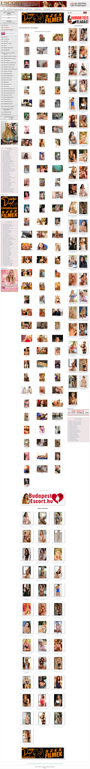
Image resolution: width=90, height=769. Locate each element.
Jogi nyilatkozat (30, 763)
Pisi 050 (42, 250)
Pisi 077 (42, 368)
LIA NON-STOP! (58, 544)
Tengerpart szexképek (7, 253)
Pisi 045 (57, 226)
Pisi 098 (42, 460)
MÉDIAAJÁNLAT (7, 114)
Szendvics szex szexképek (8, 247)
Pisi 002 (42, 42)
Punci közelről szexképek (8, 238)
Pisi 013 (26, 95)
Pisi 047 (42, 238)
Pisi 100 (26, 474)
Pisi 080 (42, 382)
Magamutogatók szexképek (8, 188)
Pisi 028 (26, 159)
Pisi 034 (26, 187)
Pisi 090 (57, 420)
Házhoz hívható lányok (10, 56)
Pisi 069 (57, 330)
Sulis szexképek (6, 246)
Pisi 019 (26, 121)
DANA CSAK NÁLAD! (27, 690)
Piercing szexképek (7, 232)
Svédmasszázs (7, 99)
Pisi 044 (42, 225)
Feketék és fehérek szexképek (9, 170)
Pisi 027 (57, 147)
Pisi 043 (26, 226)
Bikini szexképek (6, 156)
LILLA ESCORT (26, 744)
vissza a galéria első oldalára (42, 490)
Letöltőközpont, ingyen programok (15, 9)
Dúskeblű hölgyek (8, 67)
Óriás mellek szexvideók (74, 435)
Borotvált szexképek (7, 159)
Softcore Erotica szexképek (8, 243)
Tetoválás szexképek (7, 255)
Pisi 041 (42, 213)
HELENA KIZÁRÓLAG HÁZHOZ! (73, 197)
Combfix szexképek (7, 162)
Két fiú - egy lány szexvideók (75, 422)
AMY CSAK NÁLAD (26, 708)
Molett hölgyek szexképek (8, 225)
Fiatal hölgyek (7, 79)
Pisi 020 (42, 120)
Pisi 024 (57, 133)
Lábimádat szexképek (7, 185)
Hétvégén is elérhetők (9, 62)
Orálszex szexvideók (73, 433)
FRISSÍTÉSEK (6, 49)
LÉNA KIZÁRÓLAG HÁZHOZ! (42, 562)
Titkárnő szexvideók (73, 439)
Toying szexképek (6, 259)
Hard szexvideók (72, 428)
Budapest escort (7, 103)
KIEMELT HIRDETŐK (8, 47)
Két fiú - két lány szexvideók (75, 423)
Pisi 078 (57, 369)
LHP (4, 9)
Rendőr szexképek (6, 240)
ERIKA (58, 526)
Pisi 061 (26, 304)
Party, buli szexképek (7, 231)
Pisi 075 (57, 355)
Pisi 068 (42, 329)
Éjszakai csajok (7, 95)
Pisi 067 (26, 329)
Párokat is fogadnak (9, 90)
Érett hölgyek (7, 77)
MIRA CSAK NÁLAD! (58, 726)
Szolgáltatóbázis (37, 9)
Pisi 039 (57, 199)
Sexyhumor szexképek (7, 242)
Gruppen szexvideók (73, 427)
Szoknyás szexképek (7, 250)
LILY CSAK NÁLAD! (26, 617)
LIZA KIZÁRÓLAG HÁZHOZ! (42, 708)
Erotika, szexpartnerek (57, 9)
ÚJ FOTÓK (5, 41)
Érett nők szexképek (7, 168)
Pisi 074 (42, 355)
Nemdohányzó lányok (9, 58)
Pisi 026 (42, 147)
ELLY (72, 60)
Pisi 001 (26, 42)
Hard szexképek (6, 175)
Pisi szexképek (6, 233)
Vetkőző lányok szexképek (8, 262)
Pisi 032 (42, 173)
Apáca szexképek (6, 153)
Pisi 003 (57, 41)
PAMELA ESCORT (58, 653)
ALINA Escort (42, 726)
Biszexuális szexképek (7, 157)
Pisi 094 (26, 447)
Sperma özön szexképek (7, 244)
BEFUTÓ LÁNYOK (7, 43)
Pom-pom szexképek (7, 234)
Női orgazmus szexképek (8, 228)
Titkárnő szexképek (7, 257)
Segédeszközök (7, 73)
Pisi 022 (26, 134)
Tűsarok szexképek (7, 261)
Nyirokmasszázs (7, 101)
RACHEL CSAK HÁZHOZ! (27, 526)
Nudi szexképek (6, 229)
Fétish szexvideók (72, 426)
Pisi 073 (26, 355)
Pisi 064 (26, 316)
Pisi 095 (42, 446)
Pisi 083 (42, 395)
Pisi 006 (57, 55)
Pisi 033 (57, 173)
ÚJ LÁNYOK (6, 39)
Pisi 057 (57, 278)
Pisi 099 (57, 460)
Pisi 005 (42, 54)
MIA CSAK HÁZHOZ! (83, 320)
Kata (58, 690)
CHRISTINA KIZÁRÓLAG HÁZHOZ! (42, 599)
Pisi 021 (57, 120)
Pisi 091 (26, 434)
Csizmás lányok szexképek (8, 163)
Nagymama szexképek (7, 226)
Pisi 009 (57, 68)
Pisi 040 (26, 213)
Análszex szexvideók (73, 425)
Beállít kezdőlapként (38, 763)
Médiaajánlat (60, 763)
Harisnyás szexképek (7, 176)
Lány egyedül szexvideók (74, 430)
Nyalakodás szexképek (7, 230)
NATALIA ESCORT (42, 690)
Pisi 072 (57, 342)
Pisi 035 (42, 187)
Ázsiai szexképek (6, 155)
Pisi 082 (26, 394)
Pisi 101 (42, 473)
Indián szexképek (6, 178)
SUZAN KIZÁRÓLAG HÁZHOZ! (27, 599)
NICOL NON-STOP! (42, 653)
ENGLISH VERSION (10, 33)
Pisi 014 (42, 95)
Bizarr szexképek (6, 158)
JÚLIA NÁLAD (27, 562)
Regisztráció (5, 22)
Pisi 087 (57, 407)
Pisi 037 (26, 200)
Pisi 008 (42, 68)
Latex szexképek (6, 186)
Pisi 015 (57, 95)
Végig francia (7, 84)
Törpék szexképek (6, 258)
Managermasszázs (8, 97)
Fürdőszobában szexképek (8, 171)
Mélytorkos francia (9, 92)
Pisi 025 (26, 146)
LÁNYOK (5, 36)
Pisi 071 (42, 342)
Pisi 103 (26, 487)
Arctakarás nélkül (8, 88)
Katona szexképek (6, 180)
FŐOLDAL (5, 25)
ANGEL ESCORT (26, 580)
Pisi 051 (57, 251)
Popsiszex (6, 82)
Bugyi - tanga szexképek (8, 160)
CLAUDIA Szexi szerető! (42, 671)
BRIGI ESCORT (72, 303)
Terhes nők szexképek (7, 254)
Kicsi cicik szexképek (7, 183)
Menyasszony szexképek (8, 190)
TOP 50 (4, 45)
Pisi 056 (42, 278)
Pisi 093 (57, 434)
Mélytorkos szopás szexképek (9, 189)
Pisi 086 (42, 407)
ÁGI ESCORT (58, 580)
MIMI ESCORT (83, 251)
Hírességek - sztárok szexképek (9, 177)
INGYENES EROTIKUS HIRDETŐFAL (8, 109)
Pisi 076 (26, 369)
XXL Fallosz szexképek (7, 265)
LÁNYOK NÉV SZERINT (8, 106)
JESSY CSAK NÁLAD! (42, 544)
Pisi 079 (26, 382)
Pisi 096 (57, 447)
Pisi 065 (42, 317)
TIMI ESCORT (27, 544)
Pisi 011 (42, 81)
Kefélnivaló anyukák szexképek (9, 182)
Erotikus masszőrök (9, 64)
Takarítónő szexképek (7, 252)
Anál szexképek (6, 152)
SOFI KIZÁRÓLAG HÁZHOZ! (58, 562)
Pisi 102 (57, 474)
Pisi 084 (57, 394)
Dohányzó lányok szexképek (8, 165)
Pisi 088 (26, 421)
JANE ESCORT (42, 526)
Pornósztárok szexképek (7, 237)
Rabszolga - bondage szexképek (9, 239)
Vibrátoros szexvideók (73, 440)
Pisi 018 (57, 108)
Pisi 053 (42, 264)
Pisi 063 (57, 304)
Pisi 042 (57, 212)
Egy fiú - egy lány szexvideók (75, 421)
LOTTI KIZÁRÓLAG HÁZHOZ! (27, 635)
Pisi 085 (26, 408)
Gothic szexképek (6, 173)
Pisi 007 (26, 68)
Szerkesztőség (54, 763)
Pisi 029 (42, 160)
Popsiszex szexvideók (73, 436)
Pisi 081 (57, 382)
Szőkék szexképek (6, 248)
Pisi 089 (42, 420)
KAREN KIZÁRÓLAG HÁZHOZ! (27, 672)
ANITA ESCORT (58, 635)
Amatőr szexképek (6, 151)
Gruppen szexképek (7, 174)
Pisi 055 (26, 277)
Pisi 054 (57, 264)
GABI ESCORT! (83, 60)
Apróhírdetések (28, 9)
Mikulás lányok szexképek (8, 191)
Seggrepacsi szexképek (7, 241)
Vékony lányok (7, 71)
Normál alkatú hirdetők (10, 69)
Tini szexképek (6, 256)
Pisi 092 (42, 434)
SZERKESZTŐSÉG (7, 112)
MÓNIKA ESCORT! (58, 671)
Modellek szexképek (7, 224)
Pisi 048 (57, 238)
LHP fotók (6, 86)
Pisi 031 (26, 173)
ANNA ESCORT (72, 145)
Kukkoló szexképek (7, 184)
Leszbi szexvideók (73, 432)
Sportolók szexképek (7, 245)
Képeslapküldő (46, 9)
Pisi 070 (26, 342)
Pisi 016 (26, 107)
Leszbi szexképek (6, 187)
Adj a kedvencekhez (47, 763)
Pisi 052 (26, 264)
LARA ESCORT (58, 598)
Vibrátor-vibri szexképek (8, 264)
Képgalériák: (9, 148)
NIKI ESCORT (27, 726)
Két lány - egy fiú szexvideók (75, 424)
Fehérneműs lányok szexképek (9, 169)
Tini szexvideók (72, 438)
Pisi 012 (57, 82)
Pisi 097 (26, 460)
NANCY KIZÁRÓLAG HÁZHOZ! (73, 216)
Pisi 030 (57, 160)
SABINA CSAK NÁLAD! (27, 653)
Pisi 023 (42, 134)
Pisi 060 (57, 291)
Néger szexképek (6, 227)
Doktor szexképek (6, 166)
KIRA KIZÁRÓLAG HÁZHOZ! (42, 580)
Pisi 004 (26, 55)
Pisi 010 (26, 81)
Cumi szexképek (6, 164)
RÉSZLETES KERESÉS (8, 29)
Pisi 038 (42, 200)
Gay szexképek (6, 172)
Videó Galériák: (78, 418)
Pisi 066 (57, 316)
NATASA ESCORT (42, 617)
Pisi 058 (26, 290)
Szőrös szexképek (6, 251)
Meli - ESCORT (83, 129)
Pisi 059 (42, 291)
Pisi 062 (42, 304)
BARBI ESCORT (42, 635)
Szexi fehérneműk (8, 75)
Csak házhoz (6, 60)
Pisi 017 (42, 108)
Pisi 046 (26, 238)
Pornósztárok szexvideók (74, 437)
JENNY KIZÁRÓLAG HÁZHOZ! (58, 708)
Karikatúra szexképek (7, 179)
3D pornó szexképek (7, 150)
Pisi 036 (57, 187)
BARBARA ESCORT (58, 617)
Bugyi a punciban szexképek (8, 161)
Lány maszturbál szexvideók (75, 431)
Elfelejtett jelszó (12, 22)
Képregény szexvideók (73, 429)
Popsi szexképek (6, 235)
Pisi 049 (26, 250)
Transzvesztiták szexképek (8, 260)
